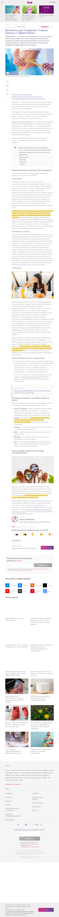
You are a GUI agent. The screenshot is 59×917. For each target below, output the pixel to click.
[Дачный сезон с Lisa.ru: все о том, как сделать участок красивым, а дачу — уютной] (46, 9)
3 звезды (45, 26)
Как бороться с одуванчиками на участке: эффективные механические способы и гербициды (41, 725)
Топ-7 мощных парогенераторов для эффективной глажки (13, 751)
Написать (48, 548)
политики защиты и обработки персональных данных (19, 913)
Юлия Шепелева (10, 27)
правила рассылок (27, 570)
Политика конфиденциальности (13, 815)
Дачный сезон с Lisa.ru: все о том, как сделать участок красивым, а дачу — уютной (45, 17)
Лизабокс (35, 793)
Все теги (35, 810)
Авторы (8, 805)
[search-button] (50, 2)
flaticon (33, 858)
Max (46, 591)
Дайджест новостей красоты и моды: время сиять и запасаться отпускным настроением (42, 648)
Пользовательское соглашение (12, 809)
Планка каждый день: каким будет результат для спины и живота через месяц (15, 673)
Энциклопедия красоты (37, 798)
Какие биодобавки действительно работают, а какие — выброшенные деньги (28, 17)
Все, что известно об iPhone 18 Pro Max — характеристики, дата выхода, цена (16, 725)
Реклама (8, 797)
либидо (35, 217)
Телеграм (23, 159)
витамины (35, 173)
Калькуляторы (37, 803)
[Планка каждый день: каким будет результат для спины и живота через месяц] (16, 661)
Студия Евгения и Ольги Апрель (33, 856)
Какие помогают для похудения (22, 94)
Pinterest (35, 591)
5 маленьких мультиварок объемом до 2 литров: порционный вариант (40, 698)
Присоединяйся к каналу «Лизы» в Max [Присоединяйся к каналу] (14, 619)
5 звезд (48, 26)
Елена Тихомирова (27, 519)
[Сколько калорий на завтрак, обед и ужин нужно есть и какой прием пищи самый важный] (42, 608)
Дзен (22, 591)
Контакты (8, 801)
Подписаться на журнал (13, 784)
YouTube (22, 164)
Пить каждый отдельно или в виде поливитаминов (28, 99)
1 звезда (42, 26)
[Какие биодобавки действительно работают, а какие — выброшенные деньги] (29, 9)
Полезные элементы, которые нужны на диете (27, 96)
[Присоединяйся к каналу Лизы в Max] (16, 608)
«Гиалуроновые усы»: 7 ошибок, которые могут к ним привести (16, 646)
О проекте (9, 793)
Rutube (47, 585)
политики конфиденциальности (15, 570)
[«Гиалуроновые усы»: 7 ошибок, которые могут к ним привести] (16, 635)
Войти (54, 2)
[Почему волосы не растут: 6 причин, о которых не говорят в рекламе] (12, 9)
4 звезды (47, 26)
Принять (46, 910)
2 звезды (43, 26)
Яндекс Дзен (24, 157)
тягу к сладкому (30, 442)
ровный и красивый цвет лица (32, 377)
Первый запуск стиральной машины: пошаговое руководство (40, 751)
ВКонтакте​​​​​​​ (23, 161)
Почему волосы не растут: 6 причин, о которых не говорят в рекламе (11, 17)
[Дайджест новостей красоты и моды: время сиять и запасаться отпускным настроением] (42, 635)
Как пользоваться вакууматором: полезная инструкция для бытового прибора (14, 699)
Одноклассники (35, 585)
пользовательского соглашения (42, 569)
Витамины (16, 540)
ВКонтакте (23, 585)
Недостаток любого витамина (21, 122)
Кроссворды (36, 806)
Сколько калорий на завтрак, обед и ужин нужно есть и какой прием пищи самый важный (41, 621)
